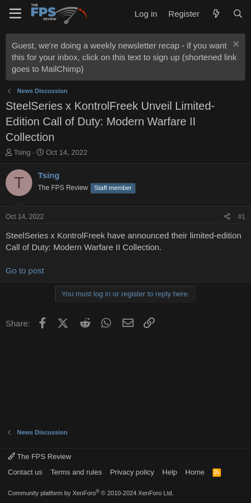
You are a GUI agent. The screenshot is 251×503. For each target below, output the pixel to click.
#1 (241, 217)
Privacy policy (132, 472)
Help (170, 472)
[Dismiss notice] (234, 45)
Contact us (25, 472)
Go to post (25, 270)
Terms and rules (76, 472)
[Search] (238, 13)
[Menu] (15, 14)
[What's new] (216, 13)
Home (195, 472)
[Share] (227, 217)
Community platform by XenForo (91, 493)
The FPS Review (39, 456)
